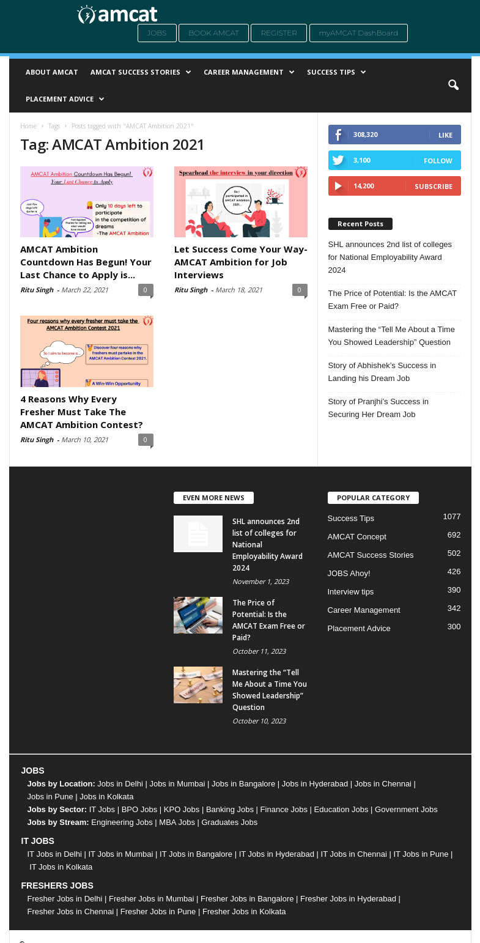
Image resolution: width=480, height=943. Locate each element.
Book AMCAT (213, 32)
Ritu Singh (36, 289)
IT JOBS (37, 841)
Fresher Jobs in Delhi (65, 898)
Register (278, 32)
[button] (453, 85)
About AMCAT (52, 71)
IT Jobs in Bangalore (196, 854)
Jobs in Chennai (383, 783)
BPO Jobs (140, 809)
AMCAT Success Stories (140, 72)
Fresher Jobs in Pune (158, 911)
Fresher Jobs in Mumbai (151, 898)
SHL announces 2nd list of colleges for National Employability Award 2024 (390, 257)
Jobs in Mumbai (177, 783)
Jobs (157, 32)
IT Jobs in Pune (420, 854)
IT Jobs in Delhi (55, 854)
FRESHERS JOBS (57, 885)
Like (445, 134)
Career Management (249, 72)
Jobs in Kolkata (106, 796)
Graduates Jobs (230, 822)
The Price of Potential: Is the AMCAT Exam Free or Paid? (392, 300)
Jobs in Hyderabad (315, 783)
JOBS (33, 770)
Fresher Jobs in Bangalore (247, 898)
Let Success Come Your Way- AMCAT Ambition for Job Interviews (241, 262)
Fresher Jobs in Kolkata (244, 911)
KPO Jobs (182, 809)
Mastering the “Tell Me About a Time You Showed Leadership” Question (391, 336)
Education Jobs (341, 809)
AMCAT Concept (357, 536)
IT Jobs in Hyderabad (276, 854)
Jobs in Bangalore (243, 783)
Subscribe (433, 186)
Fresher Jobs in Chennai (71, 911)
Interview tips (351, 591)
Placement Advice (65, 99)
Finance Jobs (284, 809)
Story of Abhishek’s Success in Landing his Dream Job (382, 372)
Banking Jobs (230, 809)
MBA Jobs (177, 822)
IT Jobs (102, 809)
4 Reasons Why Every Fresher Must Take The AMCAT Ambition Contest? (83, 412)
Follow (438, 160)
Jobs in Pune (50, 796)
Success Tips (336, 72)
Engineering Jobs (121, 822)
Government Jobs (406, 809)
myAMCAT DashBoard (359, 32)
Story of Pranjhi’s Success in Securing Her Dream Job (378, 408)
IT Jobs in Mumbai (120, 854)
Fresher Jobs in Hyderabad (348, 898)
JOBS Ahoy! (349, 573)
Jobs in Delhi (119, 783)
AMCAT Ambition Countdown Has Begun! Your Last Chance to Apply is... (86, 262)
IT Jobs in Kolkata (60, 866)
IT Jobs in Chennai (354, 854)
